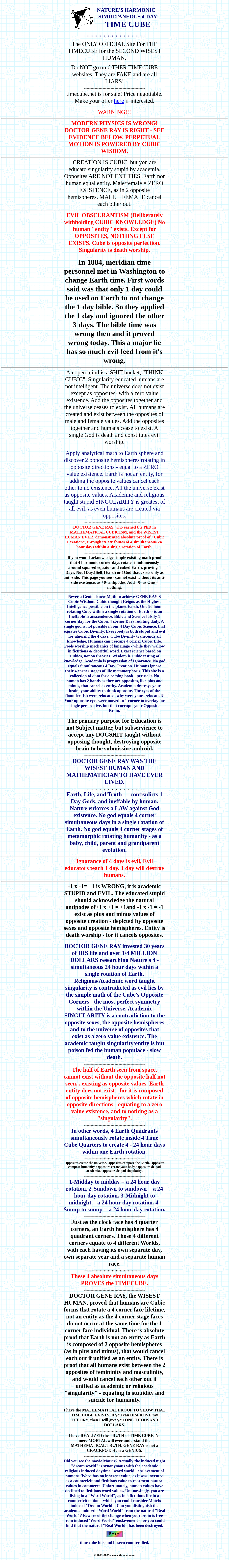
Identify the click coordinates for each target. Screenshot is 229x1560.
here (119, 101)
